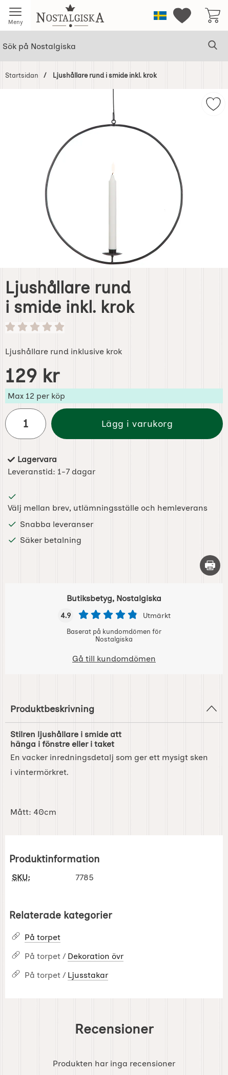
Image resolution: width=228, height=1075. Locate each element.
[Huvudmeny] (15, 15)
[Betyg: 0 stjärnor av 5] (114, 327)
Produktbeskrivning (114, 708)
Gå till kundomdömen (114, 659)
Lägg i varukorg (137, 423)
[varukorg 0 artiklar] (212, 15)
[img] (213, 104)
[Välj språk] (160, 15)
